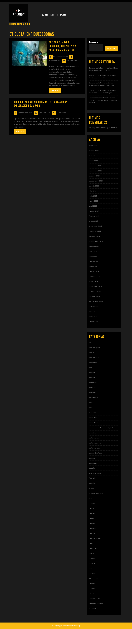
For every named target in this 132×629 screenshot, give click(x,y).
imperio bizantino (96, 493)
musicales (93, 548)
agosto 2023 (94, 306)
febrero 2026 (94, 156)
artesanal (93, 362)
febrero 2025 (94, 216)
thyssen (92, 588)
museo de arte (95, 538)
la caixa (92, 503)
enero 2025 (93, 221)
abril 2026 (93, 146)
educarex (93, 463)
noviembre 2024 (95, 231)
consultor (93, 418)
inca (91, 498)
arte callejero (94, 347)
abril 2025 (93, 206)
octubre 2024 (94, 236)
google (92, 483)
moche (92, 523)
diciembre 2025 (95, 166)
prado (91, 568)
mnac (91, 518)
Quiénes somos (48, 15)
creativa (92, 433)
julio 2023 (93, 311)
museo (92, 533)
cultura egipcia (95, 443)
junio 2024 (93, 256)
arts (90, 368)
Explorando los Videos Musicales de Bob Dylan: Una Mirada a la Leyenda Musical (103, 100)
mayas (92, 513)
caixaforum (93, 398)
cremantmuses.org (20, 24)
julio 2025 (93, 191)
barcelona (93, 383)
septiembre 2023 (96, 301)
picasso (92, 563)
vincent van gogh (96, 603)
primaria (92, 573)
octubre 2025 (94, 176)
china (91, 403)
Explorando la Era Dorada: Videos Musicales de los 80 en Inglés (102, 91)
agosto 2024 (94, 246)
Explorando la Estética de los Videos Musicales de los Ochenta (103, 69)
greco (91, 488)
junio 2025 (93, 196)
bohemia (92, 393)
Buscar (111, 48)
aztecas (92, 378)
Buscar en (94, 42)
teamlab (92, 583)
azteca (92, 373)
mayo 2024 (93, 261)
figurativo (93, 478)
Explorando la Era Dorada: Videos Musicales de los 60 (102, 76)
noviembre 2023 (95, 291)
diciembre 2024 (95, 226)
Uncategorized (95, 598)
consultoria (93, 423)
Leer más (55, 90)
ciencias (92, 413)
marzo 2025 (94, 211)
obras (91, 553)
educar (92, 458)
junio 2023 (93, 316)
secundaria (93, 578)
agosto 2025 (94, 186)
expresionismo (95, 473)
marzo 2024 (94, 271)
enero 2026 (93, 161)
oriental (92, 558)
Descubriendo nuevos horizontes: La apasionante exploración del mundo (42, 104)
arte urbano (94, 357)
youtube (92, 608)
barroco (92, 388)
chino (91, 408)
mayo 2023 (93, 321)
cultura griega (94, 448)
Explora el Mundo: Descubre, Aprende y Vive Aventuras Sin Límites (63, 46)
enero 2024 (93, 281)
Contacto (61, 15)
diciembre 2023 (95, 286)
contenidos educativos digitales (102, 428)
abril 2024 (93, 266)
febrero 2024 (94, 276)
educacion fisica (95, 453)
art (90, 342)
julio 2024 (93, 251)
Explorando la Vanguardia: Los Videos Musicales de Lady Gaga (101, 84)
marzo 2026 (94, 151)
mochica (92, 528)
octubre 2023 (94, 296)
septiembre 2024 (96, 241)
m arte (91, 508)
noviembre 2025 (95, 171)
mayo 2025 (93, 201)
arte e (91, 352)
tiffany (91, 593)
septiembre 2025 (96, 181)
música (92, 543)
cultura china (94, 438)
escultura (93, 468)
